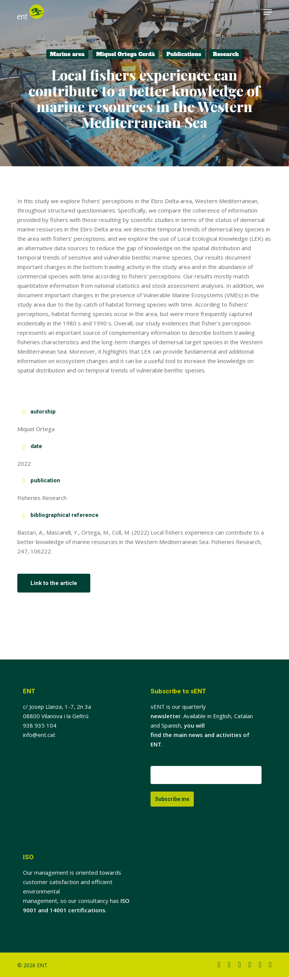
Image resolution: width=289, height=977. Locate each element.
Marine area (67, 54)
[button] (267, 12)
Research (226, 54)
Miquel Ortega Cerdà (125, 54)
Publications (183, 54)
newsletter (166, 716)
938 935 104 (39, 725)
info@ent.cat (39, 734)
